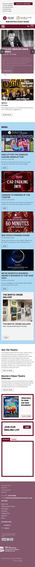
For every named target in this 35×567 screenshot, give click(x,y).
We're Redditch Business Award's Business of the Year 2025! (17, 275)
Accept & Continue (23, 4)
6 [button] (15, 74)
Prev (3, 90)
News (3, 518)
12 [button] (25, 74)
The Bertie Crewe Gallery (17, 324)
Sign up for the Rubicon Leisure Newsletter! (14, 155)
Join (27, 427)
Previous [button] (2, 51)
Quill (4, 102)
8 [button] (18, 74)
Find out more (7, 370)
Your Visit (4, 511)
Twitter (13, 439)
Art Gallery (4, 509)
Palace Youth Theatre (8, 506)
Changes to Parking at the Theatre (15, 196)
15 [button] (30, 74)
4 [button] (11, 74)
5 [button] (13, 74)
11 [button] (23, 74)
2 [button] (7, 74)
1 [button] (6, 74)
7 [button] (16, 74)
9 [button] (20, 74)
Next (32, 90)
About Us (4, 516)
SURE (20, 561)
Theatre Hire (5, 513)
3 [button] (9, 74)
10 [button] (22, 74)
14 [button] (29, 74)
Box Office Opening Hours (15, 235)
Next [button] (32, 51)
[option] (17, 52)
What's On (4, 504)
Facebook (6, 439)
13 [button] (27, 74)
